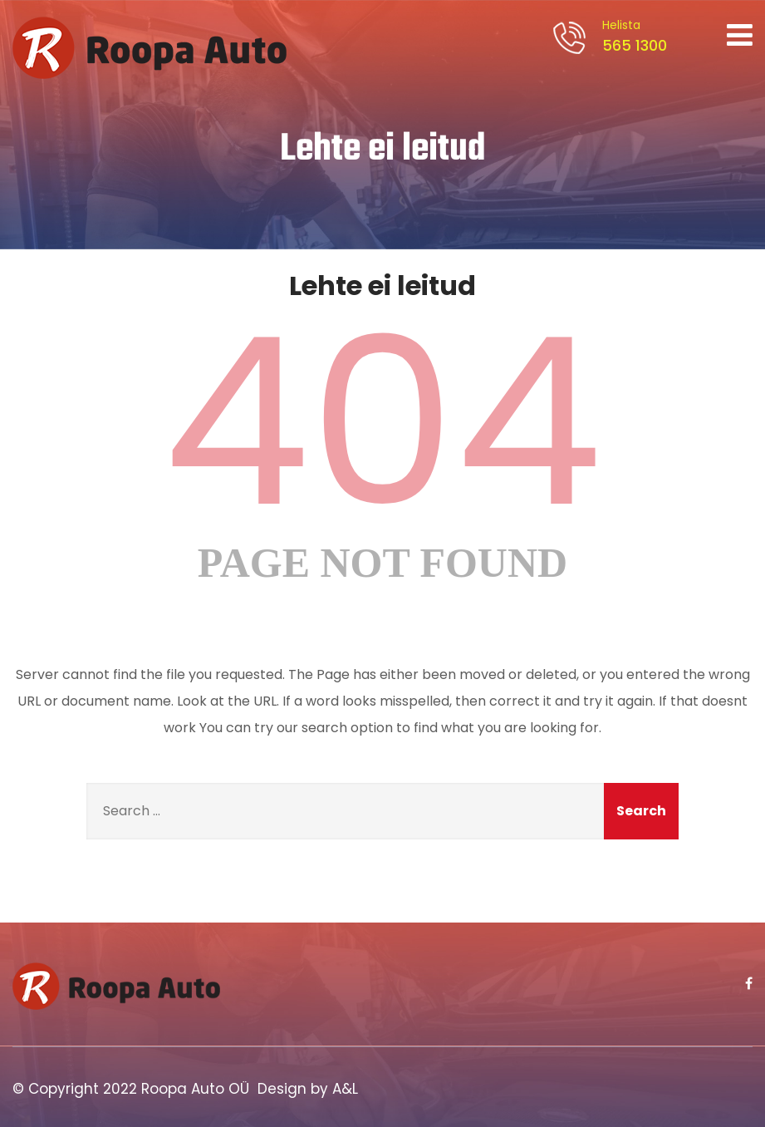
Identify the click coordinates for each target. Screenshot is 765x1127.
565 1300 (632, 36)
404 (383, 422)
